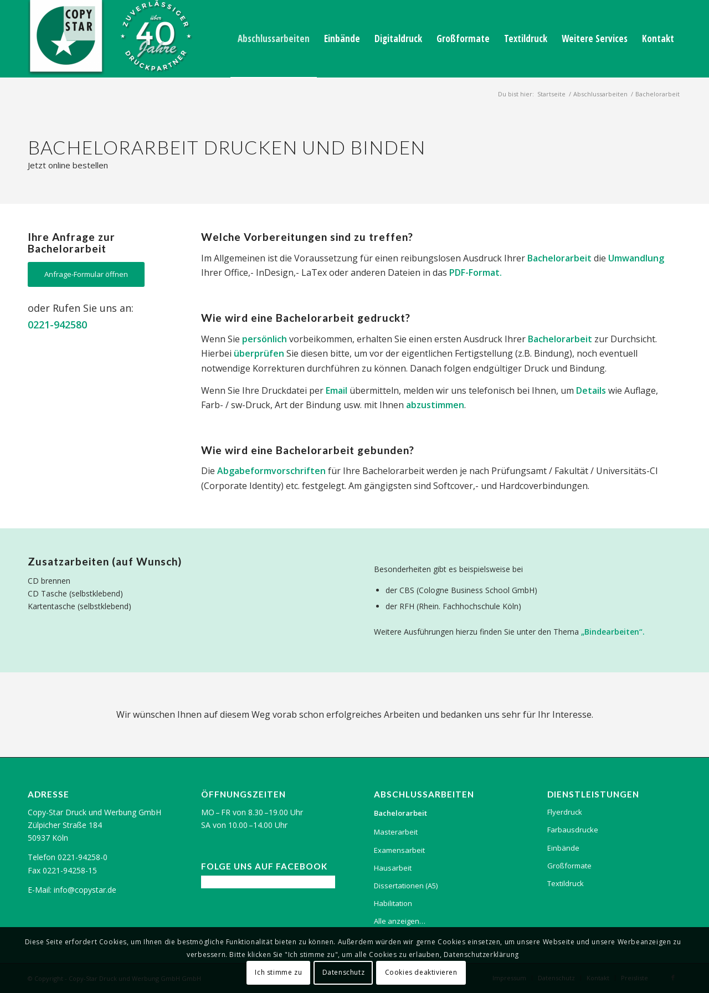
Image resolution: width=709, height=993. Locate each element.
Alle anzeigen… (399, 921)
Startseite (551, 94)
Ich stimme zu (278, 972)
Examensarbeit (399, 850)
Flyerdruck (564, 812)
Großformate (569, 866)
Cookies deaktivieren (421, 972)
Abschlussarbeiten (600, 94)
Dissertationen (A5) (406, 886)
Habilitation (393, 903)
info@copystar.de (85, 889)
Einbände (563, 848)
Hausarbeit (393, 868)
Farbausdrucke (572, 830)
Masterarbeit (396, 832)
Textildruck (565, 883)
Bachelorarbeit (400, 813)
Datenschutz (343, 972)
